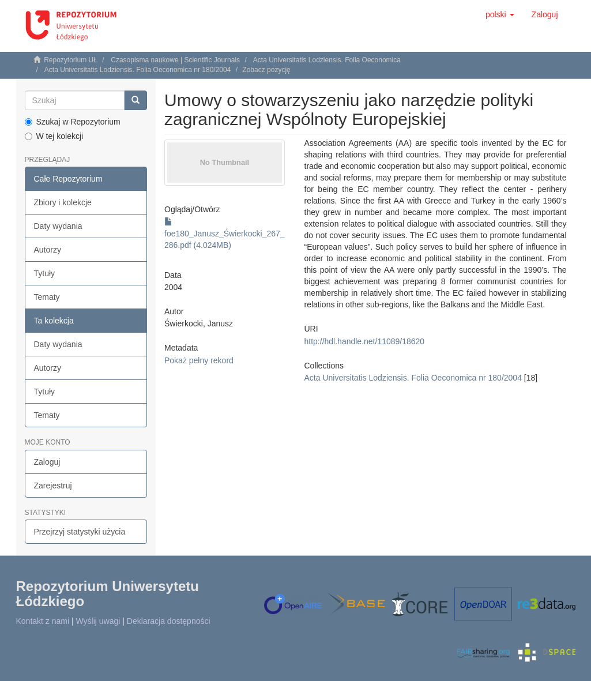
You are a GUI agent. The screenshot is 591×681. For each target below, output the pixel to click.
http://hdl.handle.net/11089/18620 (364, 341)
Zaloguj (47, 461)
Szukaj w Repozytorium (73, 121)
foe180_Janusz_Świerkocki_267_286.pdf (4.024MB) (224, 233)
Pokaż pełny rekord (199, 360)
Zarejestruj (53, 485)
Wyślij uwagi (98, 621)
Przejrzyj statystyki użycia (80, 531)
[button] (500, 14)
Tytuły (44, 273)
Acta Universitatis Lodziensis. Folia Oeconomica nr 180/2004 (137, 70)
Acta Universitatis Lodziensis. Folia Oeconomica (327, 60)
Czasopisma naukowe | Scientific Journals (175, 60)
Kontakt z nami (43, 621)
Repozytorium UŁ (70, 60)
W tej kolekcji (54, 136)
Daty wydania (58, 226)
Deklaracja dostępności (168, 621)
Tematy (47, 297)
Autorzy (47, 249)
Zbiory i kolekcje (63, 202)
